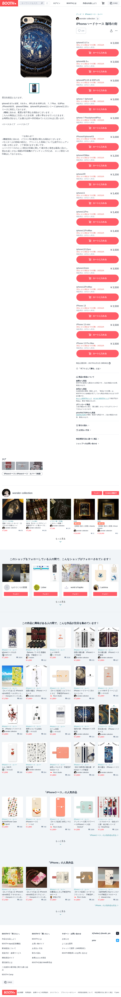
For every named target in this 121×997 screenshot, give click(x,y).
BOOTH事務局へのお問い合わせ (74, 953)
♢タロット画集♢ (56, 523)
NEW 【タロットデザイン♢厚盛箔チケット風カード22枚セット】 (36, 524)
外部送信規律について (85, 992)
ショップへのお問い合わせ (86, 444)
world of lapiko (77, 587)
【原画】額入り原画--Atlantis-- (84, 527)
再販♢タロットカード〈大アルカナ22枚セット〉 (12, 524)
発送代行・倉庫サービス (11, 953)
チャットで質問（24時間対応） (74, 948)
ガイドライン (54, 992)
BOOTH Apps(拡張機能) (11, 944)
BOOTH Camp (7, 974)
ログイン (56, 3)
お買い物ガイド (38, 944)
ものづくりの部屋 (19, 587)
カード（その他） (8, 521)
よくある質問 (67, 944)
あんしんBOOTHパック (84, 398)
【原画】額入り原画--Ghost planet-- (108, 527)
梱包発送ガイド (8, 958)
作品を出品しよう (90, 3)
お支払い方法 (84, 430)
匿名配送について (9, 948)
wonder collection (22, 493)
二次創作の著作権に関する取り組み (15, 968)
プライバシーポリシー (68, 992)
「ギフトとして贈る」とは (89, 369)
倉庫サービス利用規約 (40, 992)
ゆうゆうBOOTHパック (101, 398)
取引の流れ (83, 425)
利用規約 (28, 992)
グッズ (78, 14)
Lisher (43, 587)
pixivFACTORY (81, 415)
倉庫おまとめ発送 (39, 958)
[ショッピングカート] (103, 3)
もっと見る (60, 604)
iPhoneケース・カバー (94, 14)
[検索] (41, 3)
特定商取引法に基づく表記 (86, 439)
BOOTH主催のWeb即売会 (42, 962)
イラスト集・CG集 (56, 521)
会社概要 (20, 992)
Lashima (104, 587)
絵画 (75, 521)
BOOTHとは (71, 3)
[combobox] (31, 3)
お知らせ (65, 939)
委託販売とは (7, 962)
